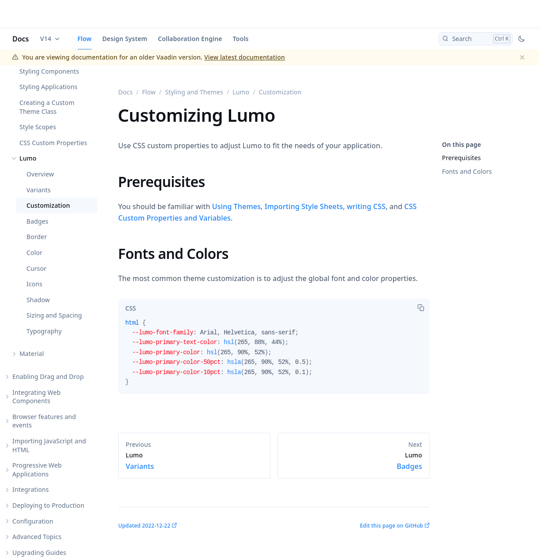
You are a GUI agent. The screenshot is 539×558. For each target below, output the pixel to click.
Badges (37, 221)
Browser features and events (44, 421)
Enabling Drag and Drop (48, 376)
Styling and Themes (194, 92)
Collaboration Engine (190, 38)
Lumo (28, 158)
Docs (20, 39)
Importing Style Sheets (304, 206)
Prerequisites (461, 158)
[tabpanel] (274, 356)
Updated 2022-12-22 (144, 525)
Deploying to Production (48, 505)
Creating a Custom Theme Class (47, 107)
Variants (38, 190)
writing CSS (366, 206)
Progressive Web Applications (37, 469)
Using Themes (236, 206)
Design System (124, 38)
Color (34, 252)
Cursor (36, 268)
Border (36, 236)
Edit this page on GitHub (391, 525)
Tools (241, 38)
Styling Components (49, 71)
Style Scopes (37, 127)
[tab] (130, 308)
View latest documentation (244, 57)
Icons (34, 284)
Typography (44, 331)
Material (31, 353)
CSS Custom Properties (53, 143)
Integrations (30, 489)
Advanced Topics (36, 536)
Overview (40, 174)
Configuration (32, 521)
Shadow (38, 300)
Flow (85, 38)
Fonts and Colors (467, 171)
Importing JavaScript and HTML (49, 445)
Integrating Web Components (36, 396)
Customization (48, 205)
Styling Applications (48, 86)
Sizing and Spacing (54, 315)
